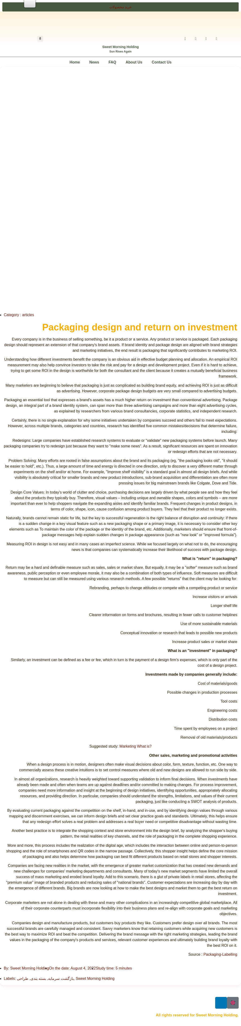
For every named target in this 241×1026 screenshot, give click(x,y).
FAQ (112, 62)
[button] (120, 6)
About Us (134, 62)
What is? (144, 746)
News (94, 62)
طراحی (22, 979)
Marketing (128, 746)
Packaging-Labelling (220, 954)
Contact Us (161, 62)
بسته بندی (38, 979)
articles (28, 315)
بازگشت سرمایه (60, 979)
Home (74, 62)
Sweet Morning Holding (120, 47)
